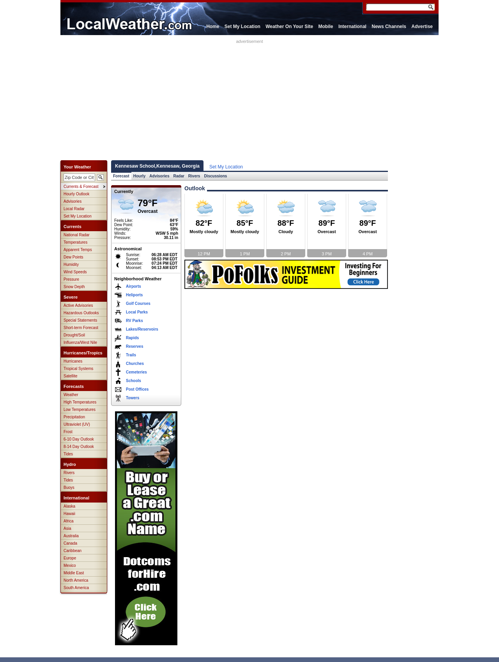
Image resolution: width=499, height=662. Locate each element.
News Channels (389, 26)
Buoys (69, 487)
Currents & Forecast (81, 186)
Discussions (215, 176)
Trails (131, 355)
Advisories (72, 201)
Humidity (71, 264)
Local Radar (74, 209)
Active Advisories (78, 305)
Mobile (326, 26)
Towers (132, 398)
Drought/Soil (74, 335)
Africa (69, 521)
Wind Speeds (75, 272)
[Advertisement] (249, 98)
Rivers (69, 473)
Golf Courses (138, 303)
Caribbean (72, 551)
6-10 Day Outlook (79, 439)
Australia (71, 536)
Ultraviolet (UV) (77, 424)
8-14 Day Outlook (79, 446)
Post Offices (137, 389)
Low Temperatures (80, 409)
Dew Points (73, 257)
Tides (68, 454)
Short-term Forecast (81, 328)
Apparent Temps (78, 250)
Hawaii (69, 514)
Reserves (134, 346)
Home (212, 26)
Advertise (422, 26)
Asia (67, 528)
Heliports (134, 295)
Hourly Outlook (76, 194)
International (352, 26)
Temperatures (75, 242)
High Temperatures (80, 402)
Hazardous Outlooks (81, 313)
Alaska (69, 506)
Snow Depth (74, 287)
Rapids (132, 338)
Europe (70, 558)
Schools (133, 381)
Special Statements (80, 320)
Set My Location (242, 26)
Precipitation (74, 417)
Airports (133, 286)
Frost (68, 432)
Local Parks (137, 312)
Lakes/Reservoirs (142, 329)
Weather (71, 395)
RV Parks (134, 321)
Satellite (71, 376)
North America (76, 580)
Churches (135, 363)
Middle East (74, 573)
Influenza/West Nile (80, 342)
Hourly (139, 176)
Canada (70, 543)
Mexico (70, 565)
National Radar (77, 235)
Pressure (71, 279)
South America (76, 588)
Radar (178, 176)
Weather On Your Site (289, 26)
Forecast (121, 176)
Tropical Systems (78, 368)
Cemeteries (136, 372)
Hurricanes (73, 361)
